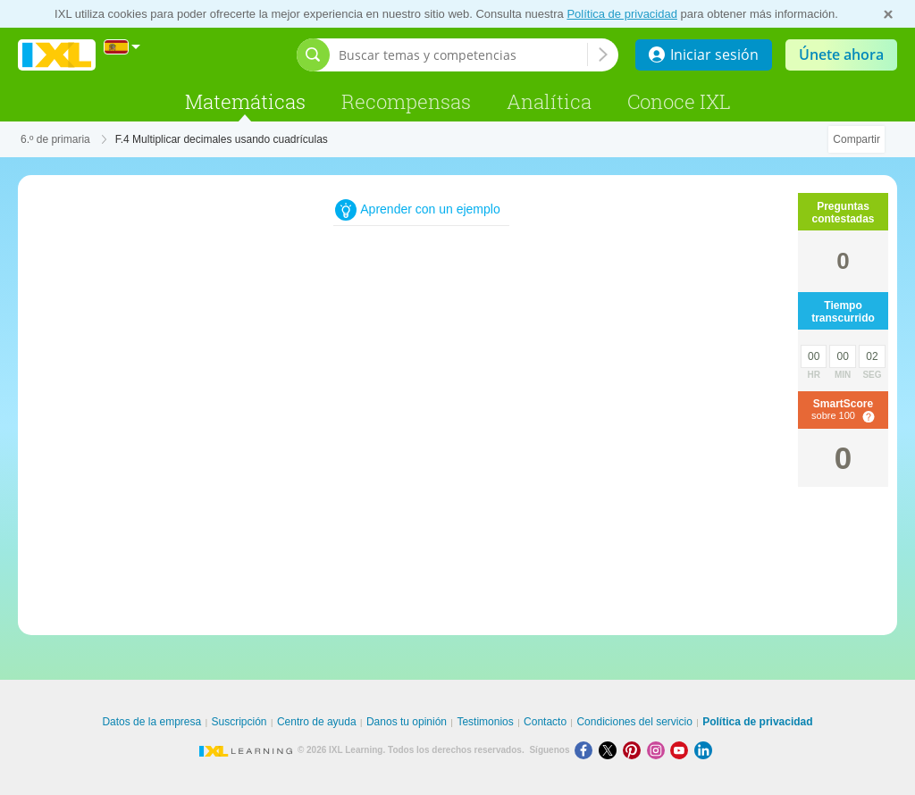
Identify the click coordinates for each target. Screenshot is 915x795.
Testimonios (485, 722)
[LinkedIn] (705, 750)
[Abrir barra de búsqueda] (313, 54)
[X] (611, 750)
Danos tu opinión (406, 722)
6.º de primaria (55, 139)
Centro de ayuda (317, 722)
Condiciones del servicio (634, 722)
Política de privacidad (622, 14)
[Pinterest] (635, 750)
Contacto (545, 722)
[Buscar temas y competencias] (463, 55)
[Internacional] (122, 47)
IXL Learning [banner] (57, 55)
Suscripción (239, 722)
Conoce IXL (679, 101)
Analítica (549, 101)
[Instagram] (659, 750)
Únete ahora (841, 54)
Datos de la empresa (151, 722)
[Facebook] (587, 750)
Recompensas (406, 101)
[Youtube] (682, 750)
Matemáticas (245, 101)
